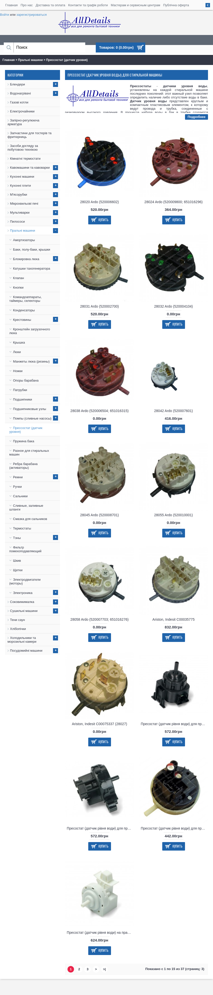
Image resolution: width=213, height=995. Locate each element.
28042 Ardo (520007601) (173, 411)
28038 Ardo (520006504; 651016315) (99, 411)
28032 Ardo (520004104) (173, 306)
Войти (4, 14)
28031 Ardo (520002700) (99, 306)
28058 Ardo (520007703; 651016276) (99, 619)
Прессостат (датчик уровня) (67, 60)
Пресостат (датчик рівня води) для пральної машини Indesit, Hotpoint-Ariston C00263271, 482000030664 (174, 828)
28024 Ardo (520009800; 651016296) (173, 202)
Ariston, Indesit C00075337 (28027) (99, 724)
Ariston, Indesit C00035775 (173, 619)
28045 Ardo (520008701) (99, 515)
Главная (8, 60)
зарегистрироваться (31, 14)
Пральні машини (30, 60)
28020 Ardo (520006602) (99, 202)
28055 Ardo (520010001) (173, 515)
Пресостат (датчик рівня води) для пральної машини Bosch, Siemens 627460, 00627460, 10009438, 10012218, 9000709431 (174, 724)
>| (104, 969)
